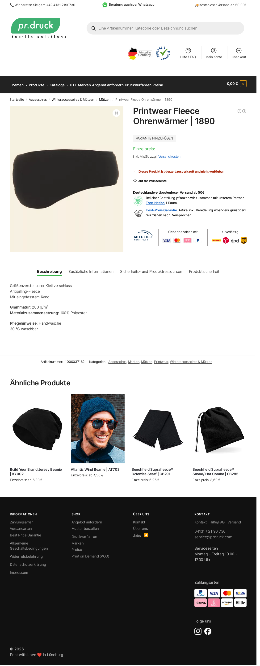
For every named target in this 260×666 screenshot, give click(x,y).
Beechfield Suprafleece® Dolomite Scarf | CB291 (152, 469)
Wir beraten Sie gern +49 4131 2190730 (45, 5)
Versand (234, 519)
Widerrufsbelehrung (26, 554)
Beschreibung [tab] (49, 268)
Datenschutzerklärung (28, 562)
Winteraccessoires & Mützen (73, 97)
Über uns (140, 526)
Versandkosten (169, 154)
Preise (76, 547)
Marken (133, 359)
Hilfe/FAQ (217, 519)
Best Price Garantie (25, 532)
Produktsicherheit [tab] (204, 268)
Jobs (137, 533)
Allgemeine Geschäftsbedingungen (29, 543)
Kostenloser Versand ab (217, 5)
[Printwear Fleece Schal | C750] (244, 108)
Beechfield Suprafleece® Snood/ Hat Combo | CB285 (215, 469)
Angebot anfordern (86, 519)
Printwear (161, 359)
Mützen (104, 97)
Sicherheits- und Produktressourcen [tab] (151, 268)
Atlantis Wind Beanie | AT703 (95, 467)
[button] (237, 84)
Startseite (16, 97)
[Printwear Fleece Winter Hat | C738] (239, 108)
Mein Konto (213, 53)
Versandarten (21, 526)
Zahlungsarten (22, 519)
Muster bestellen (85, 526)
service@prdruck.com (213, 534)
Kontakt (139, 519)
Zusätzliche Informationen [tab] (90, 268)
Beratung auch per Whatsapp (132, 4)
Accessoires (38, 97)
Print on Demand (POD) (90, 553)
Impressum (19, 570)
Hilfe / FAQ (188, 53)
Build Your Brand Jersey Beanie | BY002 (36, 469)
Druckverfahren (84, 534)
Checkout (239, 53)
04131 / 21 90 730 (210, 528)
